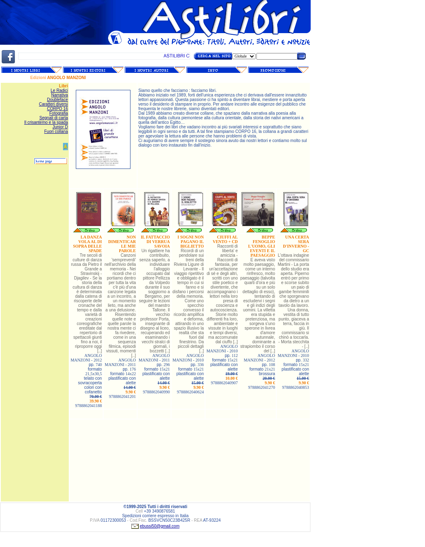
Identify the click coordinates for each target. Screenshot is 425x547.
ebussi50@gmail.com (160, 526)
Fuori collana (56, 131)
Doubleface (57, 99)
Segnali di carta (53, 118)
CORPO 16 (57, 108)
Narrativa (59, 95)
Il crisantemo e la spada (46, 122)
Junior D (60, 127)
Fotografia (58, 113)
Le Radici (59, 90)
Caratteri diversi (53, 104)
